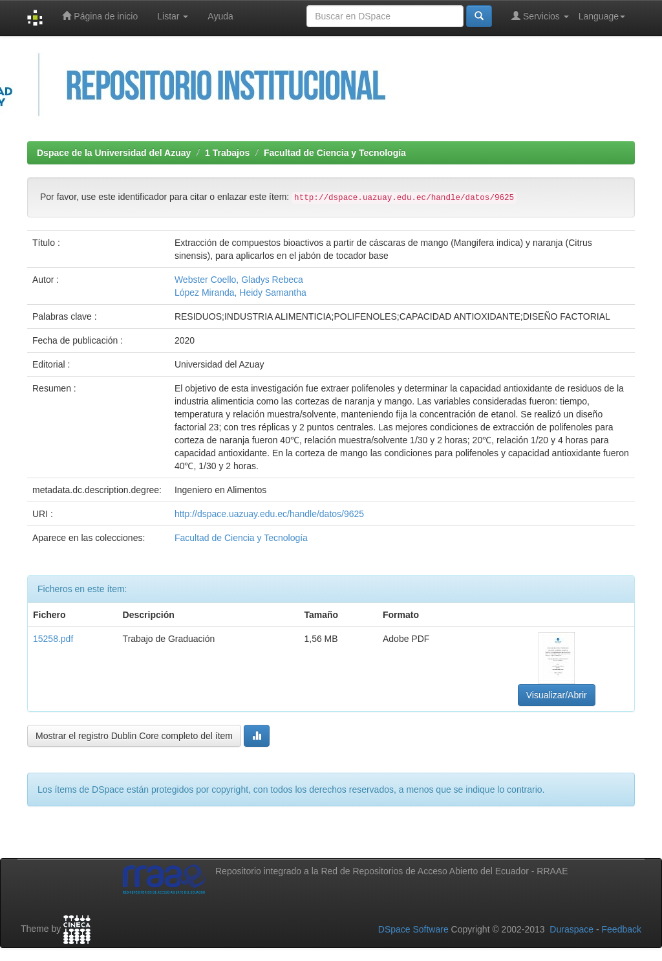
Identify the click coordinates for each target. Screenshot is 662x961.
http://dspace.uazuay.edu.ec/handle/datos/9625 (269, 514)
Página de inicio (100, 15)
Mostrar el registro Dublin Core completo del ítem (134, 736)
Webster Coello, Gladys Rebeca (239, 279)
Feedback (621, 929)
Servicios (540, 15)
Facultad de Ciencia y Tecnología (335, 153)
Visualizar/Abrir (556, 695)
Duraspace (571, 929)
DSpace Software (413, 929)
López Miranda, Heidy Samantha (240, 292)
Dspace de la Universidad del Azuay (114, 153)
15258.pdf (53, 639)
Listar (172, 16)
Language (602, 16)
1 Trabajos (227, 153)
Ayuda (220, 16)
